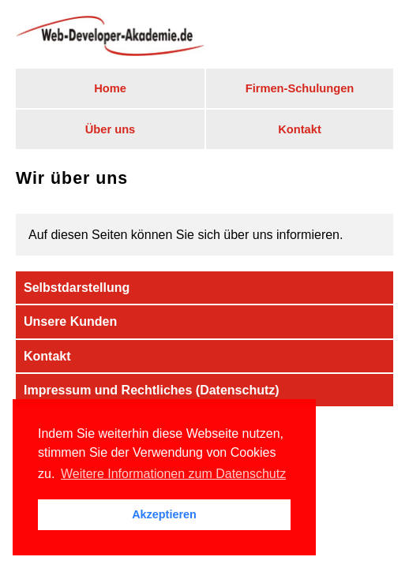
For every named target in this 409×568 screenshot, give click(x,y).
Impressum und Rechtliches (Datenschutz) (152, 390)
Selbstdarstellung (76, 287)
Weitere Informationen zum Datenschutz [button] (173, 473)
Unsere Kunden (70, 321)
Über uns (110, 129)
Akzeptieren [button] (164, 514)
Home (110, 88)
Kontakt (299, 129)
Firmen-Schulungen (300, 88)
